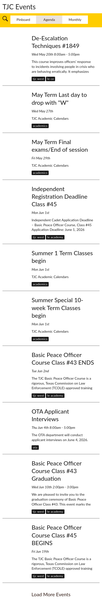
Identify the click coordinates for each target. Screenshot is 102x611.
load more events (51, 594)
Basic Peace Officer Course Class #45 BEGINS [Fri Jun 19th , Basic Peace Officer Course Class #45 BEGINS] (57, 535)
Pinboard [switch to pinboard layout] (23, 19)
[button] (5, 18)
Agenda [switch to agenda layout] (49, 19)
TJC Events (19, 6)
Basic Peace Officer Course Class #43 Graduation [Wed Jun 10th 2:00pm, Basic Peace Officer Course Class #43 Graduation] (57, 471)
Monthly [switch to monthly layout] (75, 19)
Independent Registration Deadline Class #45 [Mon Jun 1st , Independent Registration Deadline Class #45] (59, 196)
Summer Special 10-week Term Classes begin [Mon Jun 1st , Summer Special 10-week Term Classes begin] (57, 307)
